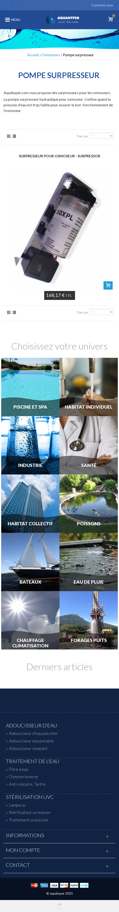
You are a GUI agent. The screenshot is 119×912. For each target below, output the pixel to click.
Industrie (30, 465)
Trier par (82, 136)
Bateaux (30, 582)
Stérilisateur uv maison (29, 812)
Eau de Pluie (89, 582)
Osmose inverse (23, 776)
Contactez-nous (102, 5)
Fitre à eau (18, 769)
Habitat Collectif (30, 523)
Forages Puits (89, 640)
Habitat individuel (88, 407)
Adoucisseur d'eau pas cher (33, 733)
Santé (88, 465)
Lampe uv (17, 805)
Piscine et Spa (30, 407)
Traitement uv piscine (28, 819)
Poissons (89, 523)
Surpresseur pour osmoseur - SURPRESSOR (59, 156)
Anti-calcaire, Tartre (27, 784)
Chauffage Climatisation (30, 643)
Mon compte (23, 850)
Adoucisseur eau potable (31, 740)
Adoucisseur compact (28, 748)
